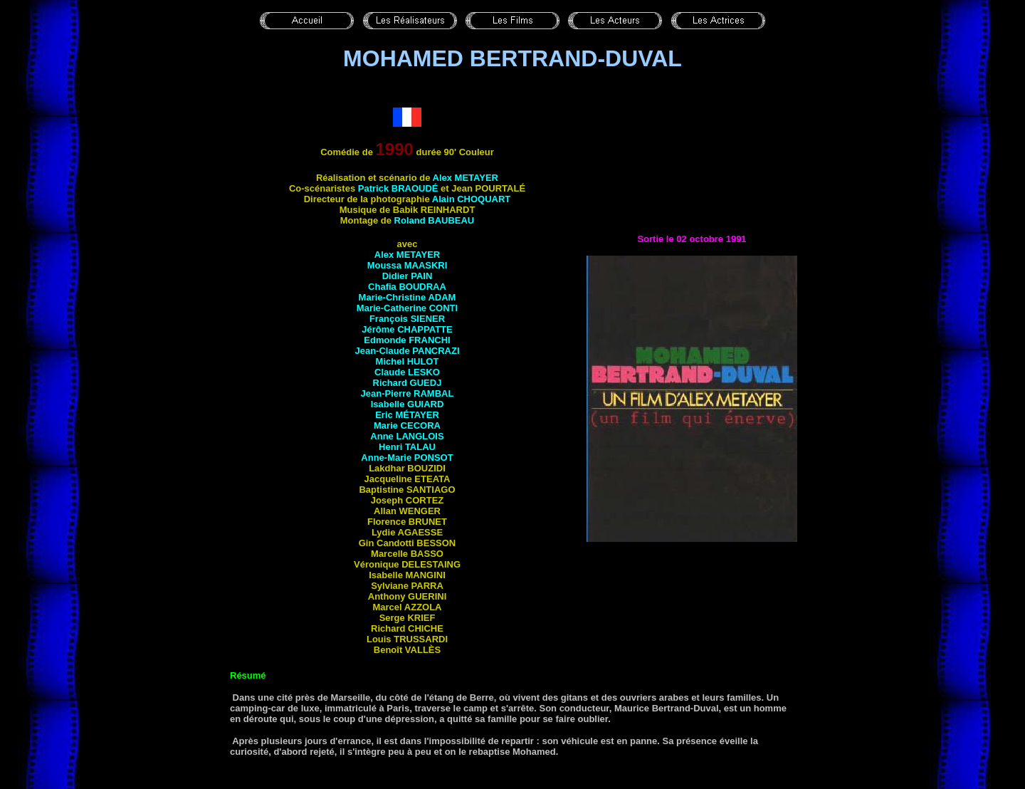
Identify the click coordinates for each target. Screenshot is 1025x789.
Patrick (398, 188)
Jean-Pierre (407, 393)
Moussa (407, 265)
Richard (407, 382)
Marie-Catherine (407, 308)
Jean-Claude (406, 350)
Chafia (407, 286)
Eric (407, 414)
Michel (407, 361)
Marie (407, 425)
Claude (407, 372)
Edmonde (407, 340)
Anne (406, 436)
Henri (407, 446)
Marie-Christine (407, 297)
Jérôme (407, 329)
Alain (471, 199)
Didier (407, 276)
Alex (465, 177)
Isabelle (407, 404)
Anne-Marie (407, 457)
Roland (434, 220)
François (407, 318)
